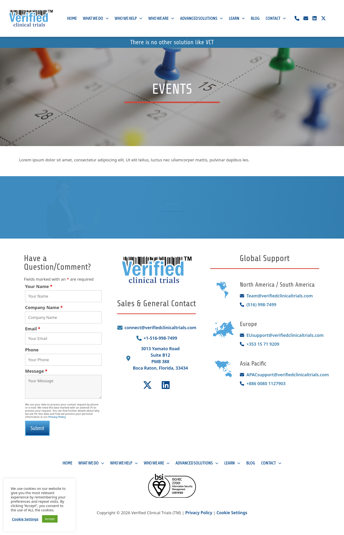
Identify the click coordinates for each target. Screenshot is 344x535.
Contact (276, 18)
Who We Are (161, 18)
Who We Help (128, 18)
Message (36, 371)
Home (72, 18)
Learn (237, 18)
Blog (255, 18)
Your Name (38, 286)
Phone (32, 350)
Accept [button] (50, 519)
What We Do (96, 18)
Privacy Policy (57, 417)
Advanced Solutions (201, 18)
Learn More (172, 203)
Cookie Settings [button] (231, 512)
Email (32, 329)
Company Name (44, 307)
